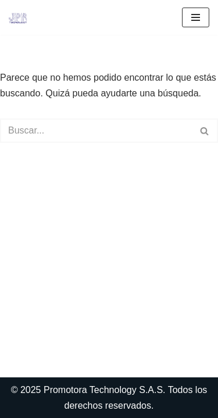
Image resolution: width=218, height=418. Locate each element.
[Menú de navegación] (195, 17)
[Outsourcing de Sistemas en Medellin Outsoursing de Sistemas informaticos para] (18, 17)
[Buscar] (96, 130)
